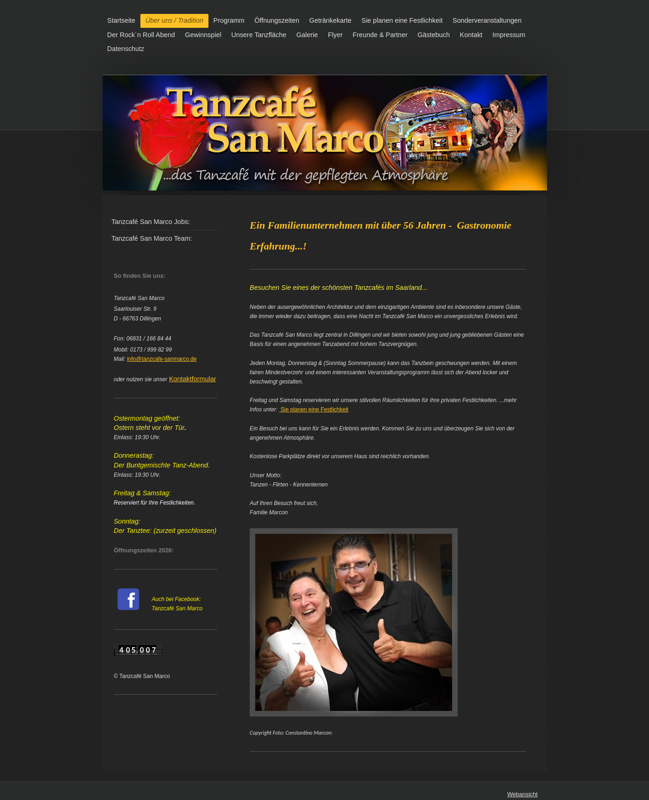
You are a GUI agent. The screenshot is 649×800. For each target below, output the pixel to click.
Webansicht (522, 794)
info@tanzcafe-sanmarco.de (161, 359)
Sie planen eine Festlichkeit (313, 409)
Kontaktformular (192, 379)
